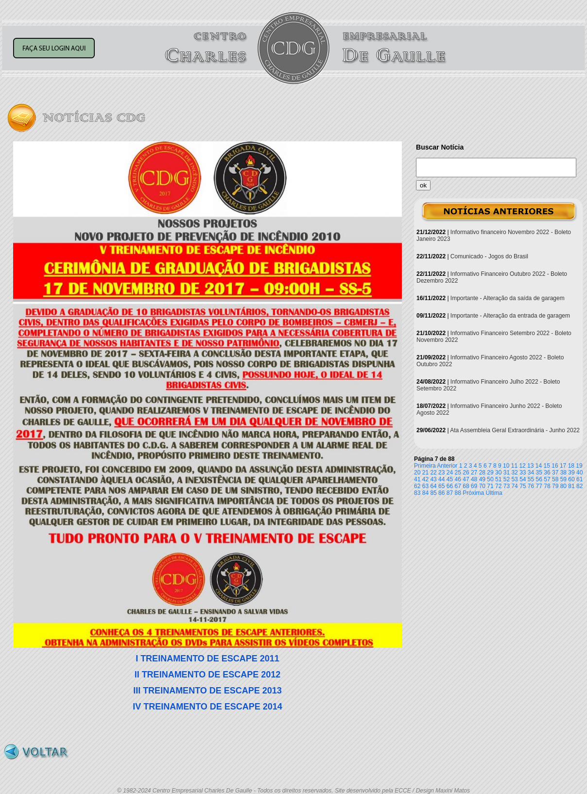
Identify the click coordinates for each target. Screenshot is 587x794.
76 (531, 486)
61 (579, 479)
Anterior (447, 465)
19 (579, 465)
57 (547, 479)
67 (458, 486)
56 (539, 479)
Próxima (473, 493)
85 (433, 493)
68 (466, 486)
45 (450, 479)
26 (466, 472)
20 (417, 472)
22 (433, 472)
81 (571, 486)
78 (547, 486)
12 (522, 465)
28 (482, 472)
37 (555, 472)
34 (531, 472)
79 (555, 486)
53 (514, 479)
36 (547, 472)
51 (498, 479)
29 (490, 472)
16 (555, 465)
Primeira (425, 465)
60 (571, 479)
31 (506, 472)
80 (563, 486)
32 (514, 472)
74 (514, 486)
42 (425, 479)
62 (417, 486)
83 (417, 493)
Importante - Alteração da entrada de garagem (510, 315)
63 (425, 486)
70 (482, 486)
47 (466, 479)
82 (579, 486)
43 (433, 479)
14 (538, 465)
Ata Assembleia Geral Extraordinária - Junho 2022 (515, 430)
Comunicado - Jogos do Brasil (489, 256)
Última (494, 493)
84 (425, 493)
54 (522, 479)
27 (474, 472)
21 (425, 472)
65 (441, 486)
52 (506, 479)
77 (539, 486)
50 (490, 479)
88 (458, 493)
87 (450, 493)
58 (555, 479)
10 (506, 465)
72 (498, 486)
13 (530, 465)
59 (563, 479)
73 (506, 486)
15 (547, 465)
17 (563, 465)
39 (571, 472)
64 (433, 486)
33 (522, 472)
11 (514, 465)
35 (539, 472)
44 (441, 479)
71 (490, 486)
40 (579, 472)
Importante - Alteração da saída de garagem (507, 298)
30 (498, 472)
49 (482, 479)
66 (450, 486)
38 (563, 472)
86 (441, 493)
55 (531, 479)
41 (417, 479)
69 (474, 486)
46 (458, 479)
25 (458, 472)
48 (474, 479)
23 (441, 472)
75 (522, 486)
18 (571, 465)
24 (450, 472)
